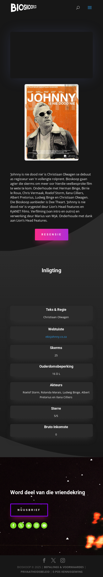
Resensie (51, 234)
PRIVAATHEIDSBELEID (35, 572)
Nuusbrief (29, 509)
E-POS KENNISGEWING (68, 572)
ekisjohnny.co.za (56, 337)
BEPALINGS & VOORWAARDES (64, 567)
